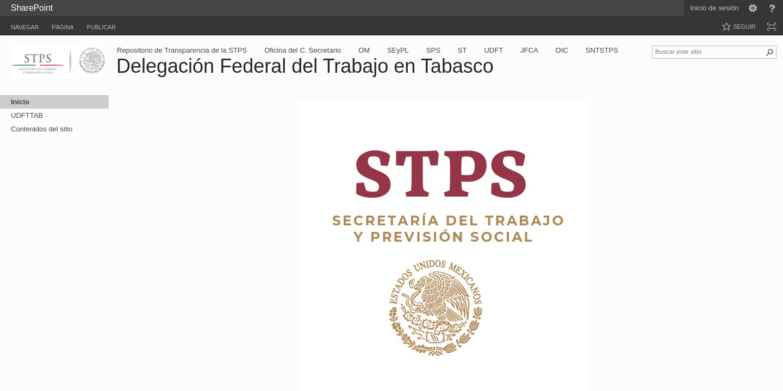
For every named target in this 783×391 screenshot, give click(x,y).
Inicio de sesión (714, 8)
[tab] (25, 25)
